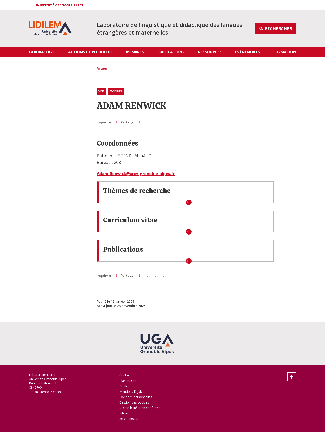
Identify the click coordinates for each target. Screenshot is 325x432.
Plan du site (127, 381)
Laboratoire (42, 51)
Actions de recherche (90, 51)
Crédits (124, 386)
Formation (284, 51)
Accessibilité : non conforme (139, 408)
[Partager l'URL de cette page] (163, 122)
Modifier (116, 91)
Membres (135, 51)
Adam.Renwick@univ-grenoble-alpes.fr (136, 173)
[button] (58, 5)
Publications (171, 51)
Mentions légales (131, 391)
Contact (125, 375)
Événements (247, 51)
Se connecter (129, 418)
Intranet (125, 413)
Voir (101, 91)
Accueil (102, 68)
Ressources (210, 51)
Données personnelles (135, 397)
